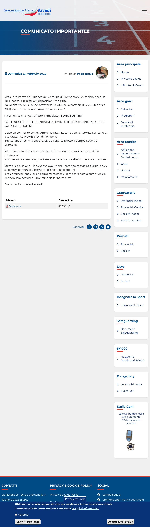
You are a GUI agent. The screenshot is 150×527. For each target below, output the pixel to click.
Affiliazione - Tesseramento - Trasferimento (130, 153)
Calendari (127, 109)
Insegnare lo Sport (132, 305)
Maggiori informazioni (85, 509)
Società (125, 250)
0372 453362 (20, 499)
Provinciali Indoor (131, 200)
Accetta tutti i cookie (120, 522)
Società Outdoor (131, 220)
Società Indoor (130, 213)
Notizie (125, 170)
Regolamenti (129, 176)
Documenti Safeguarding (129, 330)
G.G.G (124, 163)
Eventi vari (127, 390)
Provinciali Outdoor (133, 207)
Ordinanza (15, 206)
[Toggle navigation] (144, 10)
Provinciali (127, 244)
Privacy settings (75, 499)
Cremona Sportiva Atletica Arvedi (120, 499)
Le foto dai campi (131, 384)
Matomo (23, 515)
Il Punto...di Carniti (132, 85)
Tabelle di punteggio (127, 124)
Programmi (128, 115)
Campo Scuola (109, 494)
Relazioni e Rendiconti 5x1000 (132, 358)
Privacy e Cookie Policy (64, 494)
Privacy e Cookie (131, 78)
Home (125, 72)
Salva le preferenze (27, 522)
